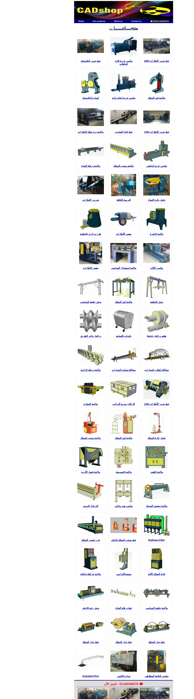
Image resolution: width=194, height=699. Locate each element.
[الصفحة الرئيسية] (72, 10)
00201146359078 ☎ (133, 21)
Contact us (110, 21)
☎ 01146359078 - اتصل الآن (97, 684)
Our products (72, 21)
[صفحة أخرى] (121, 10)
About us (91, 21)
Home (54, 21)
